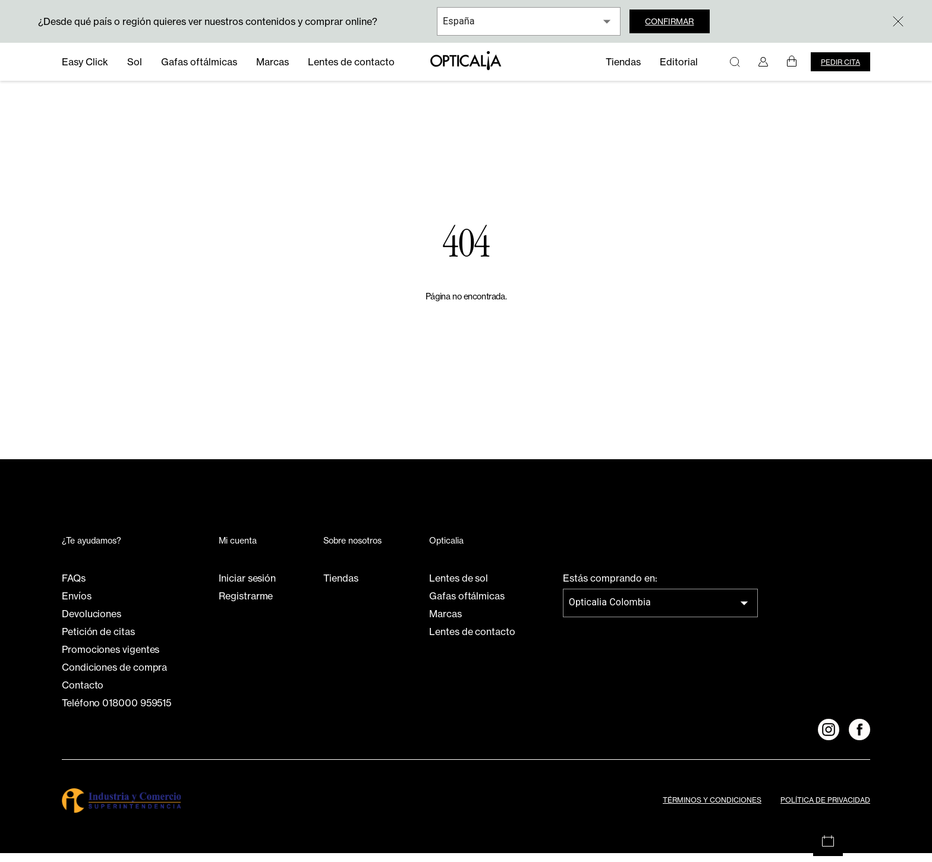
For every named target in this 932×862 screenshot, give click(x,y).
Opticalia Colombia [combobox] (610, 611)
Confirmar (677, 21)
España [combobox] (459, 21)
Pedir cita (840, 62)
